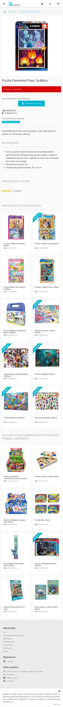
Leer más (56, 704)
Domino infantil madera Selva (47, 476)
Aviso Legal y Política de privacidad (13, 635)
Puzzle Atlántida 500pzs (45, 374)
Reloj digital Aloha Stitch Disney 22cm (14, 564)
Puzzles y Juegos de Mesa (29, 12)
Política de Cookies (8, 642)
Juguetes (12, 12)
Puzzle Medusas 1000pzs (14, 418)
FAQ (4, 632)
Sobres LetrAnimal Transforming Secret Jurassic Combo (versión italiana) (15, 478)
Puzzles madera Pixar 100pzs (47, 287)
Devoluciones (7, 648)
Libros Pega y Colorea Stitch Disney (46, 608)
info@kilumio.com (11, 678)
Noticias (5, 651)
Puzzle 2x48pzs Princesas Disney (14, 244)
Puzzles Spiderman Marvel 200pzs (45, 564)
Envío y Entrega (8, 645)
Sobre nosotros (7, 638)
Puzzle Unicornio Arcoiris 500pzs (45, 331)
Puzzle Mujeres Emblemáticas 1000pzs (16, 375)
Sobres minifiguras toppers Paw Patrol (15, 521)
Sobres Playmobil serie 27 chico (14, 608)
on (3, 191)
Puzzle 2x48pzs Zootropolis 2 (47, 243)
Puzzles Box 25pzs (42, 520)
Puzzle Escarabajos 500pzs (46, 418)
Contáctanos (10, 681)
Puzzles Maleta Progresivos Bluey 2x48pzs (15, 331)
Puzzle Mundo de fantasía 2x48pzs (14, 288)
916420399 (10, 675)
